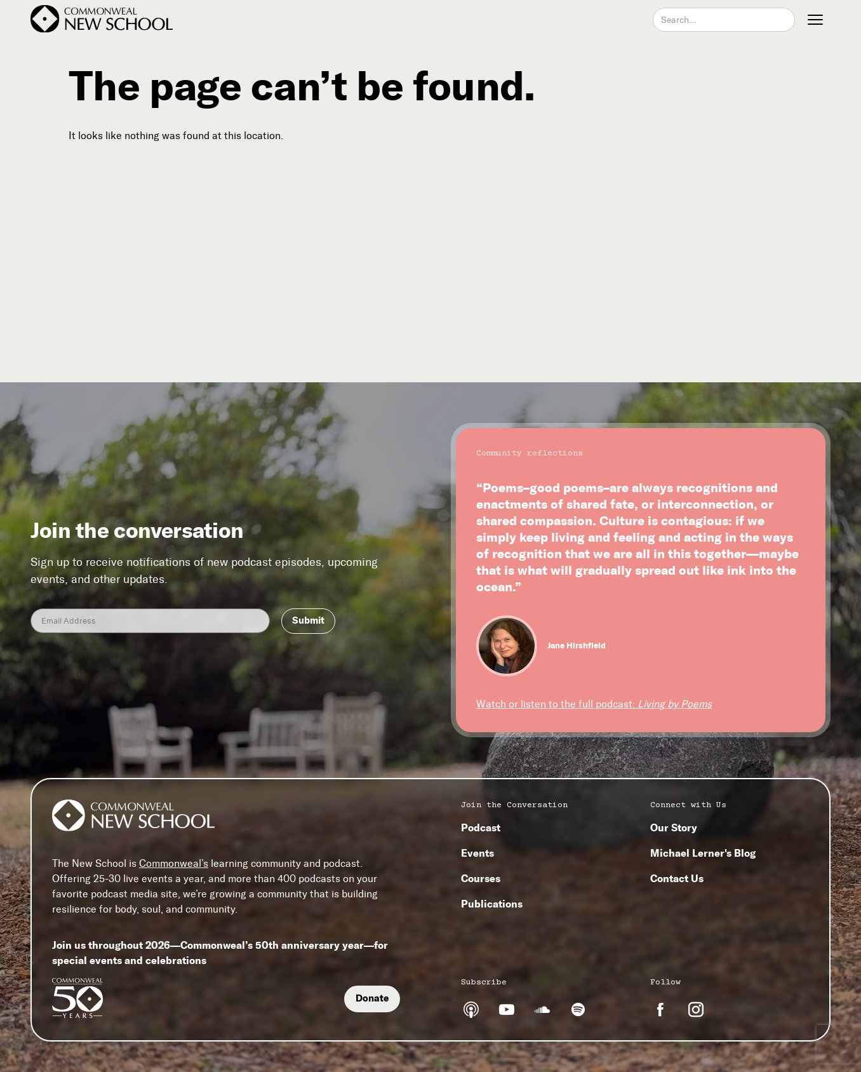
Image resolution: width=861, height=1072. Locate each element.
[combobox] (724, 20)
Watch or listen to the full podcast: (594, 704)
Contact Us (677, 878)
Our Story (673, 827)
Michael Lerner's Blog (703, 853)
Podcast (480, 827)
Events (477, 853)
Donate (372, 998)
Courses (480, 878)
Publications (492, 903)
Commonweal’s (173, 863)
